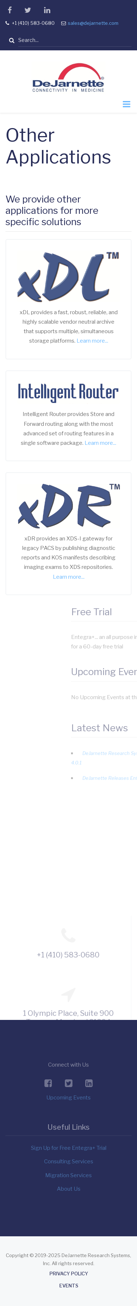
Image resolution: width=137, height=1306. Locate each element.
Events (68, 1285)
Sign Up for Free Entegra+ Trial (68, 1148)
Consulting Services (68, 1161)
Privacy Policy (69, 1273)
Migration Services (68, 1175)
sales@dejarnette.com (93, 23)
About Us (69, 1189)
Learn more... (92, 341)
